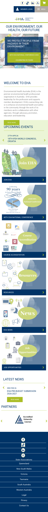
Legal (24, 495)
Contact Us (24, 505)
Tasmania (24, 479)
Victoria (24, 474)
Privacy (24, 500)
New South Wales (24, 469)
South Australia (24, 484)
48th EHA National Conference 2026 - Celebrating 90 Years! (24, 57)
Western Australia (24, 490)
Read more (15, 399)
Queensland (24, 463)
